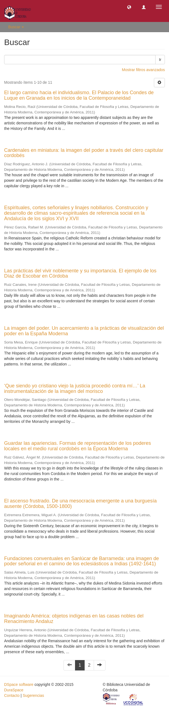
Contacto (12, 695)
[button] (129, 7)
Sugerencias (33, 695)
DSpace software (19, 684)
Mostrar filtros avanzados (143, 70)
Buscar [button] (16, 27)
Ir (160, 59)
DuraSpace (13, 690)
